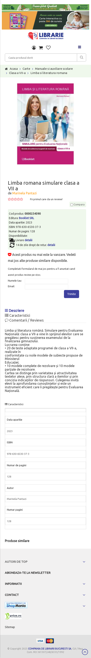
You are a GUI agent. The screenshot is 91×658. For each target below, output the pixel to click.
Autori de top (16, 561)
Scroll (85, 652)
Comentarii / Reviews (24, 320)
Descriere (14, 310)
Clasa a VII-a (17, 73)
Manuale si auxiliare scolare (54, 68)
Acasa (14, 68)
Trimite (71, 294)
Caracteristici (17, 315)
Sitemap (10, 627)
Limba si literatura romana (48, 73)
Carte (26, 68)
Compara (77, 204)
